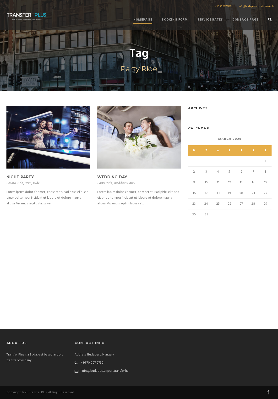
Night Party (20, 177)
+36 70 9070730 (223, 6)
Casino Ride (14, 183)
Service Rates (210, 19)
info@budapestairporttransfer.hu (257, 6)
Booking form (175, 19)
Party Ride (32, 183)
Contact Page (245, 19)
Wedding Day (112, 177)
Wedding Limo (124, 183)
